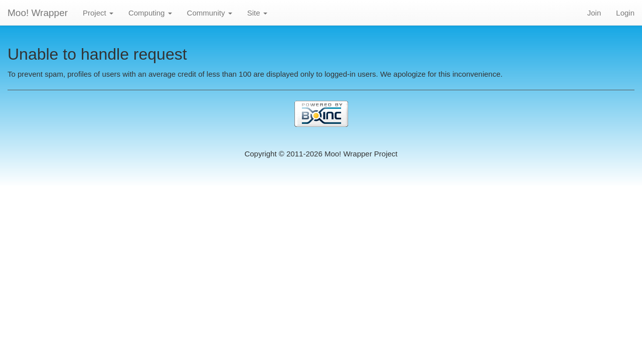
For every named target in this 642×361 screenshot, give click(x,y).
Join (594, 13)
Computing (150, 13)
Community (209, 13)
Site (257, 13)
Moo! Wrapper (38, 13)
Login (625, 13)
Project (98, 13)
